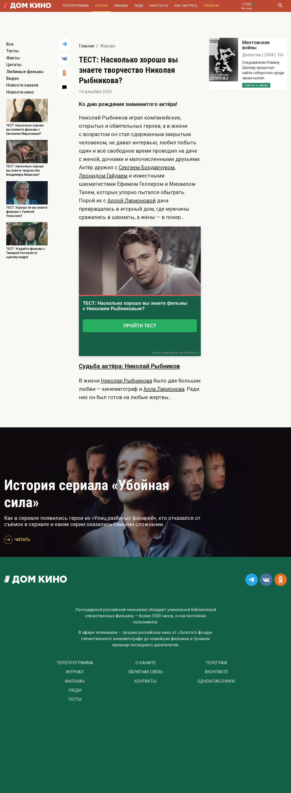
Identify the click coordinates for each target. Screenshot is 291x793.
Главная (86, 46)
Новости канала (22, 85)
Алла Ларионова (163, 389)
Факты (13, 57)
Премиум (211, 6)
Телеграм (216, 663)
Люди (138, 6)
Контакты (145, 681)
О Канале (145, 663)
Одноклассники (216, 681)
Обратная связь (145, 672)
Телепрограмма (76, 6)
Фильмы (121, 6)
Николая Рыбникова (126, 381)
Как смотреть (185, 6)
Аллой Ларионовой (131, 200)
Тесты (12, 50)
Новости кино (20, 92)
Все (9, 44)
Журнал (101, 6)
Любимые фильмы (25, 71)
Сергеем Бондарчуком (147, 167)
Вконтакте (216, 672)
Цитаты (14, 64)
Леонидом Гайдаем (103, 176)
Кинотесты (158, 6)
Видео (12, 78)
